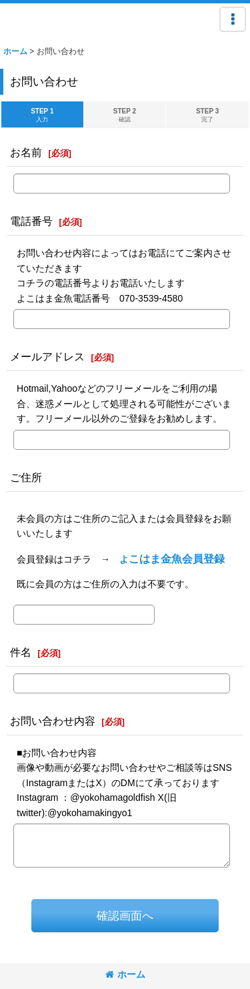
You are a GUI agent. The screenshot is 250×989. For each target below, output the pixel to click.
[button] (232, 19)
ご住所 (26, 477)
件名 (20, 652)
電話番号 (31, 221)
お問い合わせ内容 (52, 721)
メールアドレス (47, 356)
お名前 (26, 152)
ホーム (125, 974)
